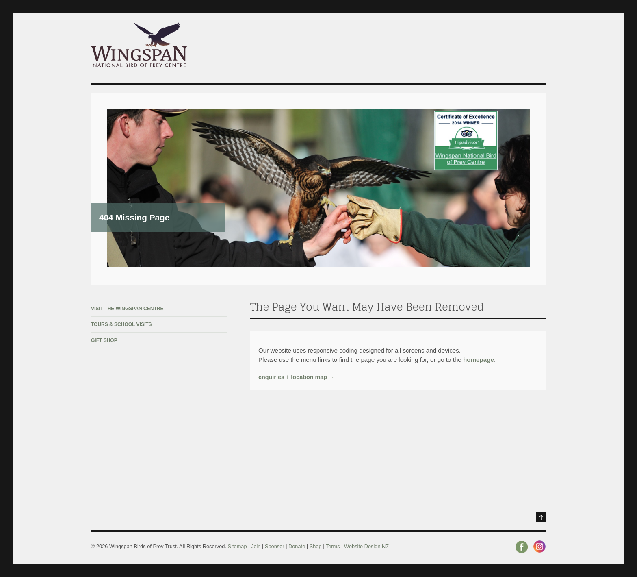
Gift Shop (104, 340)
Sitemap (237, 546)
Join (256, 546)
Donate (296, 546)
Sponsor (274, 546)
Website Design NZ (366, 546)
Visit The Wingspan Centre (127, 308)
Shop (316, 546)
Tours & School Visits (121, 324)
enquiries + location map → (296, 377)
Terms (333, 546)
